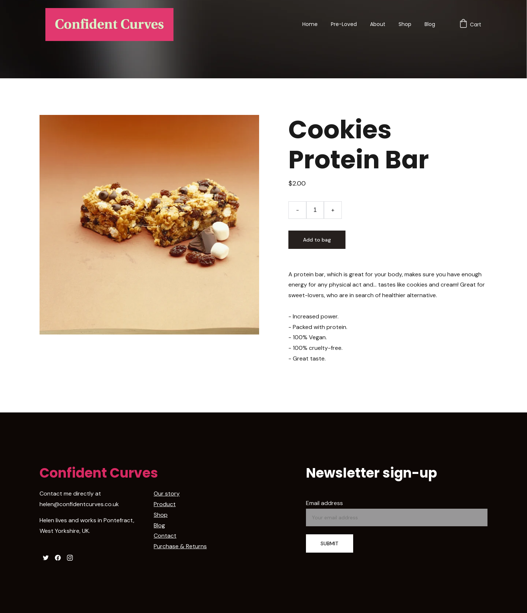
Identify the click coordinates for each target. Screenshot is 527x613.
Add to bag (317, 239)
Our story (167, 493)
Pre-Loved (344, 24)
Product (165, 504)
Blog (430, 24)
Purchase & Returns (180, 546)
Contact (165, 535)
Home (310, 24)
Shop (405, 24)
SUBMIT (330, 543)
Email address (324, 503)
